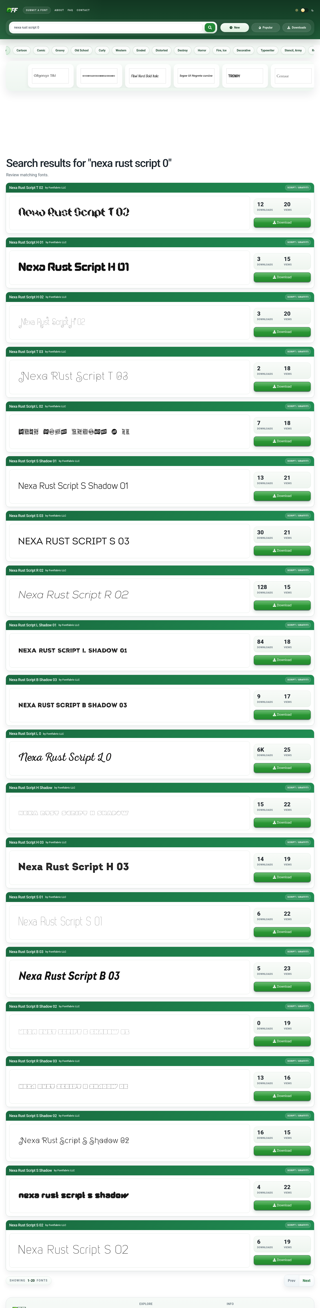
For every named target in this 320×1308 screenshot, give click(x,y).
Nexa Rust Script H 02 (26, 297)
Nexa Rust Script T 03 (26, 351)
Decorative (247, 50)
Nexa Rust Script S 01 (26, 897)
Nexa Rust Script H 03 (26, 842)
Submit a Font (37, 10)
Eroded (144, 50)
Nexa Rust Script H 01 (26, 242)
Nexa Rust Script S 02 (26, 1225)
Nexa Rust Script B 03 (26, 952)
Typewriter (271, 50)
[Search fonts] (210, 27)
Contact (83, 10)
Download (282, 222)
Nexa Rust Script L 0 (25, 733)
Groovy (63, 50)
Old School (85, 50)
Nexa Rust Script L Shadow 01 (33, 625)
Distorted (165, 50)
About (59, 10)
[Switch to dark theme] (304, 10)
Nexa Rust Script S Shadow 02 (33, 1116)
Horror (205, 50)
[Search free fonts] (106, 27)
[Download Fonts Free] (12, 10)
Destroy (186, 50)
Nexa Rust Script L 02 (26, 406)
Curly (105, 50)
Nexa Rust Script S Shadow (30, 1170)
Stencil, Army (297, 50)
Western (124, 50)
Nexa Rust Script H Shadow (30, 787)
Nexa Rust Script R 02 (26, 570)
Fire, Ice (225, 50)
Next (306, 1280)
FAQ (70, 10)
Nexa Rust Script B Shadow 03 (33, 680)
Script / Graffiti (298, 187)
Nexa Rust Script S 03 (26, 516)
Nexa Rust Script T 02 (26, 187)
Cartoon (25, 50)
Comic (45, 50)
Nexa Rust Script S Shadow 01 (33, 461)
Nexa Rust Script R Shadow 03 (33, 1061)
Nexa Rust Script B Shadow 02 (33, 1006)
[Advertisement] (160, 123)
